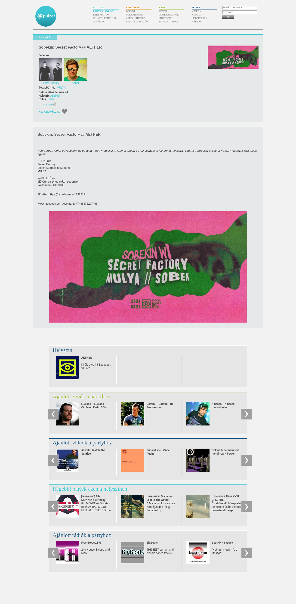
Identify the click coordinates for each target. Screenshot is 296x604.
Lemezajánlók (169, 14)
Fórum (130, 11)
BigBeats (152, 542)
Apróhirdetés (135, 18)
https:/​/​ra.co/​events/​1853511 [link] (67, 194)
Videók (196, 11)
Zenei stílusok (169, 21)
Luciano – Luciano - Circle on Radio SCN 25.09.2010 (93, 407)
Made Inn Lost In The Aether (160, 500)
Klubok (197, 14)
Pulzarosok (134, 14)
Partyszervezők (137, 21)
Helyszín (62, 350)
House (50, 99)
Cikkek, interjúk (104, 18)
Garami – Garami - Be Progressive (160, 405)
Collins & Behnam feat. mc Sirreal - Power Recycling (226, 454)
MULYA (61, 87)
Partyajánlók (103, 11)
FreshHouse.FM (91, 542)
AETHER (55, 95)
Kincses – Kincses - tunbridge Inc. (224, 405)
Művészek (166, 18)
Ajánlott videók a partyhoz (82, 443)
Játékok (99, 21)
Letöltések (199, 18)
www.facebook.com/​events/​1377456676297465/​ (68, 203)
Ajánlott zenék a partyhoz (81, 396)
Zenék (163, 11)
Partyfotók (101, 14)
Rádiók (197, 21)
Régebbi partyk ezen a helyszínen (90, 489)
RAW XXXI (225, 498)
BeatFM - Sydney (222, 542)
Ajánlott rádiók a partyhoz (82, 535)
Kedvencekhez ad (49, 111)
